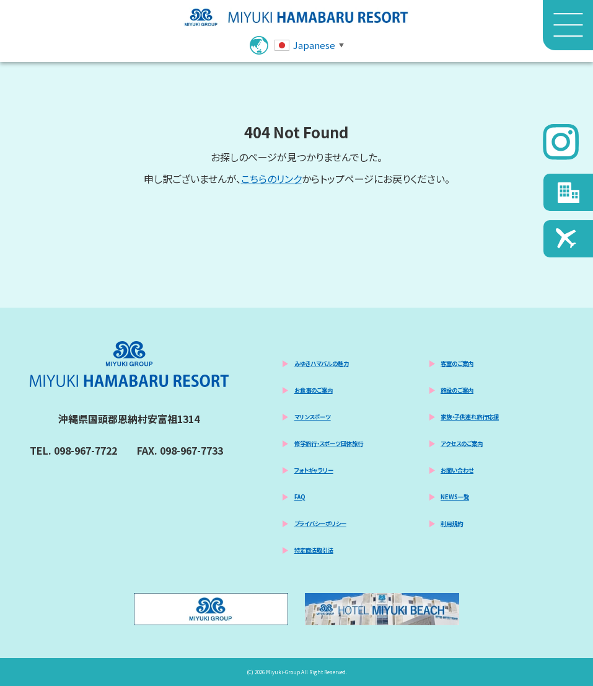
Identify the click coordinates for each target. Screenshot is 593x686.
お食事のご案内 (313, 390)
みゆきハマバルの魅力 (321, 363)
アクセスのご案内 (462, 443)
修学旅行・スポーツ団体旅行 (328, 443)
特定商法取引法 (313, 550)
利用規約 (452, 523)
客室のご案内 (457, 363)
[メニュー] (567, 25)
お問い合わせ (457, 470)
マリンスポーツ (312, 416)
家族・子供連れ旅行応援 (470, 416)
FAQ (299, 496)
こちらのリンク (271, 178)
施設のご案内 (457, 390)
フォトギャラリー (313, 470)
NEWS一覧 (455, 496)
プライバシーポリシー (320, 523)
